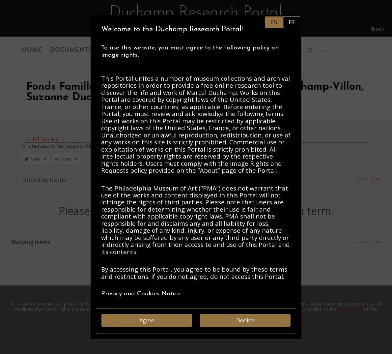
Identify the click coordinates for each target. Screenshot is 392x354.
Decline (245, 320)
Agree (146, 320)
